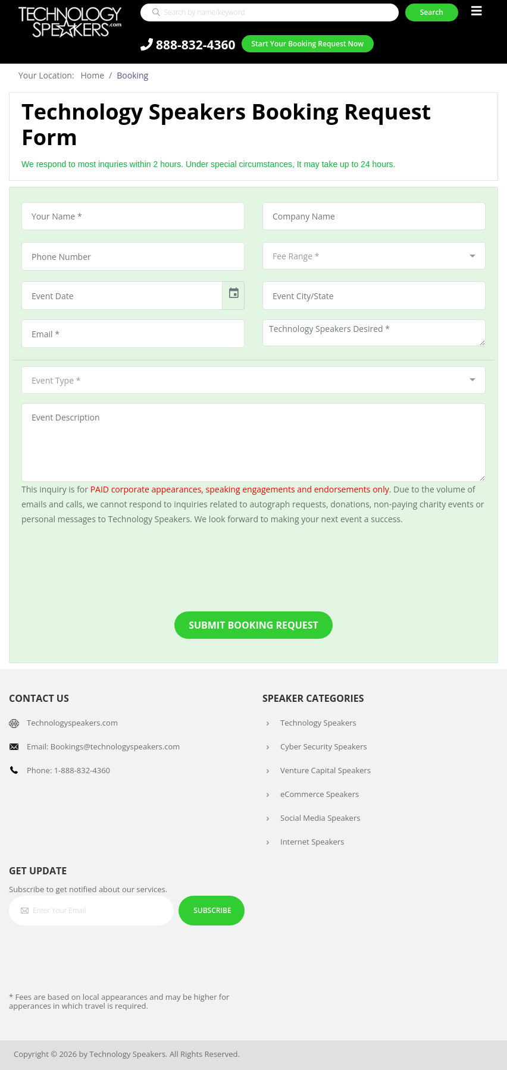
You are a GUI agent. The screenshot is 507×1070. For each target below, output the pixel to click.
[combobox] (374, 255)
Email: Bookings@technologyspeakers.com (103, 746)
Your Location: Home (61, 75)
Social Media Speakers (320, 817)
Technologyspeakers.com (72, 722)
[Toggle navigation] (477, 12)
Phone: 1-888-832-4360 (68, 770)
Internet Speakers (312, 841)
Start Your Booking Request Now (307, 45)
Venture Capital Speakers (325, 770)
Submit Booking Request (253, 625)
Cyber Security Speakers (323, 746)
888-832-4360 (188, 46)
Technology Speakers (318, 722)
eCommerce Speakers (319, 794)
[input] (122, 295)
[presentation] (253, 568)
